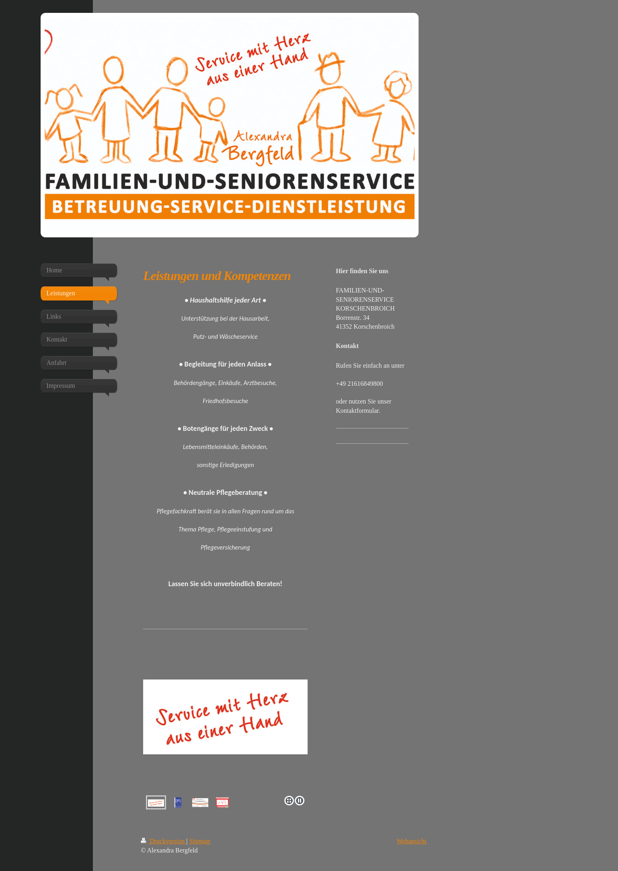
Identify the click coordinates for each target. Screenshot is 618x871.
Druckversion (163, 841)
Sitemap (199, 841)
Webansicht (411, 841)
